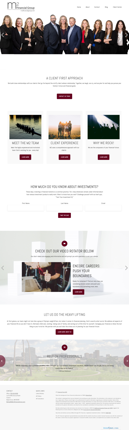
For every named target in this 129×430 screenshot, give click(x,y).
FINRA (107, 413)
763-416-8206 (14, 393)
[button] (79, 7)
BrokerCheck (89, 395)
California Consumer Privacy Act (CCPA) (103, 408)
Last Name (64, 203)
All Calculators (40, 399)
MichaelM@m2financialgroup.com (15, 402)
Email (103, 203)
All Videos (38, 396)
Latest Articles (40, 393)
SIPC (110, 413)
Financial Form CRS (62, 392)
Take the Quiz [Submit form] (64, 215)
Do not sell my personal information (92, 409)
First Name (25, 203)
